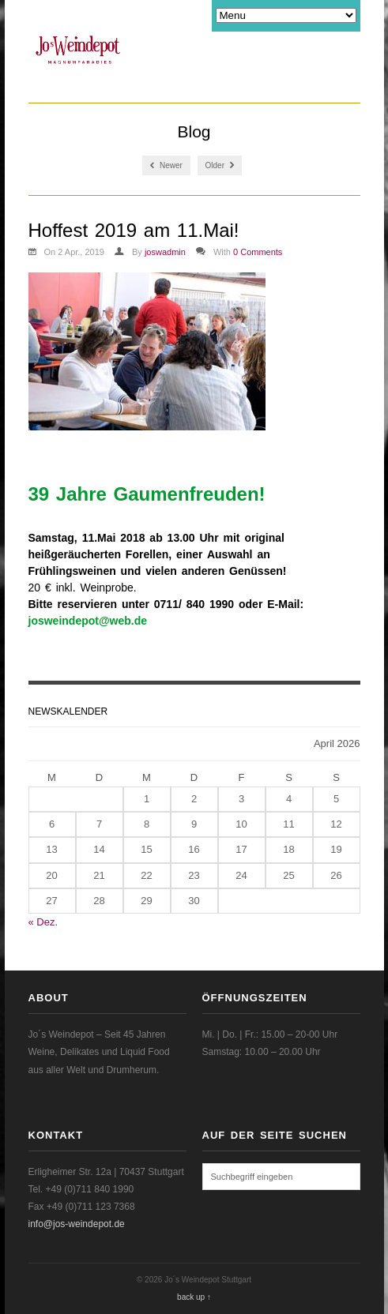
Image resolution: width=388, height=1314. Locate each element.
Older (219, 165)
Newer (166, 165)
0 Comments (257, 252)
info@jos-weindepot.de (76, 1224)
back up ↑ (194, 1297)
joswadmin (165, 252)
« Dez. (43, 922)
